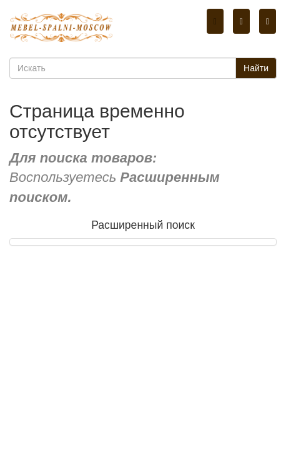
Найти (256, 68)
